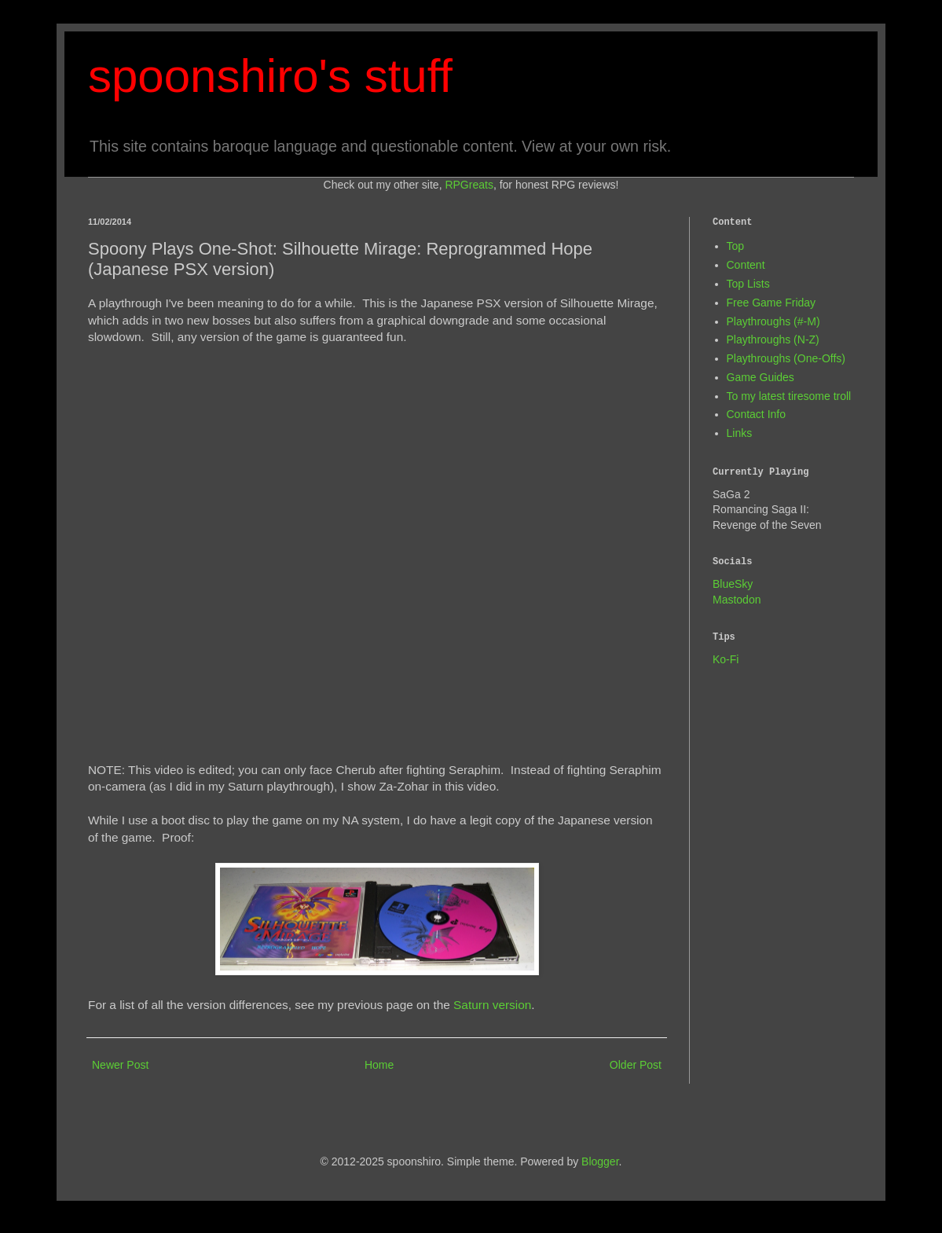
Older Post (636, 1065)
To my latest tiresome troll (789, 396)
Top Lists (748, 283)
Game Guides (760, 377)
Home (379, 1065)
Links (740, 433)
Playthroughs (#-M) (773, 321)
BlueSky (733, 584)
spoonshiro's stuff (270, 76)
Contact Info (756, 414)
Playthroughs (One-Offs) (786, 358)
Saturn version (492, 1004)
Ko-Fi (726, 659)
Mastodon (737, 599)
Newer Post (120, 1065)
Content (746, 265)
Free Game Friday (771, 302)
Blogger (599, 1161)
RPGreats (469, 184)
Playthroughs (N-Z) (773, 339)
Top (736, 246)
